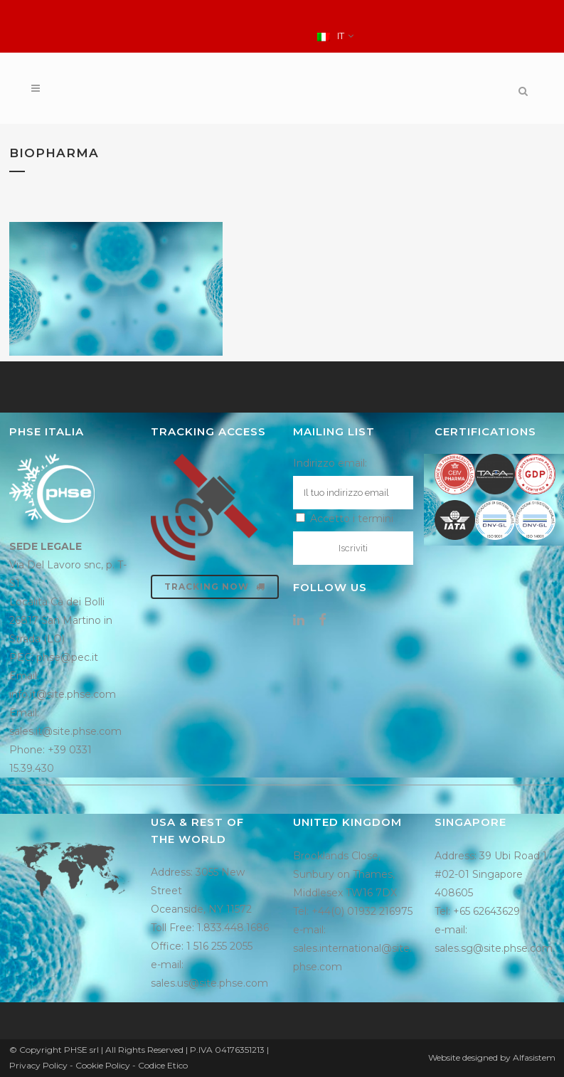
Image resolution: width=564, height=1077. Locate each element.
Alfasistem (534, 1057)
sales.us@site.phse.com (209, 983)
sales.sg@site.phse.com (494, 948)
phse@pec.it (67, 657)
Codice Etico (163, 1065)
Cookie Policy (102, 1065)
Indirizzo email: (330, 463)
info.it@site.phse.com (62, 694)
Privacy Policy (38, 1065)
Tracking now (214, 586)
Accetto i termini (344, 518)
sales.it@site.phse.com (65, 731)
